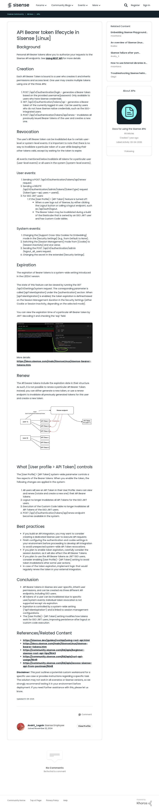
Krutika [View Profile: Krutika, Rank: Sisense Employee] (114, 46)
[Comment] (85, 715)
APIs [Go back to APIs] (38, 14)
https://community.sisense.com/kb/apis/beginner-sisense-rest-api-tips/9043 (53, 651)
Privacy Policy (52, 800)
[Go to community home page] (18, 5)
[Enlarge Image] (55, 338)
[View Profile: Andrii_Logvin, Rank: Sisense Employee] (21, 727)
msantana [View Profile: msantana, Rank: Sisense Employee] (116, 36)
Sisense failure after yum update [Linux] (125, 52)
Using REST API (54, 58)
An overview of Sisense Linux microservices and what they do (129, 42)
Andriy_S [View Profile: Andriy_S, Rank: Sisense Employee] (115, 56)
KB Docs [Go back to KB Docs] (30, 14)
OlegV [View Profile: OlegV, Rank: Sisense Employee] (113, 76)
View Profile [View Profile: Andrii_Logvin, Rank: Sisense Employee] (84, 726)
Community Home (16, 800)
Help (65, 800)
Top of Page (35, 800)
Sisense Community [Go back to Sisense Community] (15, 14)
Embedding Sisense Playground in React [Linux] (128, 32)
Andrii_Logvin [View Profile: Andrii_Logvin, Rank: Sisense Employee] (36, 725)
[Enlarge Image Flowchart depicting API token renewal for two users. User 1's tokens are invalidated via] (55, 428)
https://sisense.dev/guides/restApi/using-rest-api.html (56, 640)
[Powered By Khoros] (144, 802)
